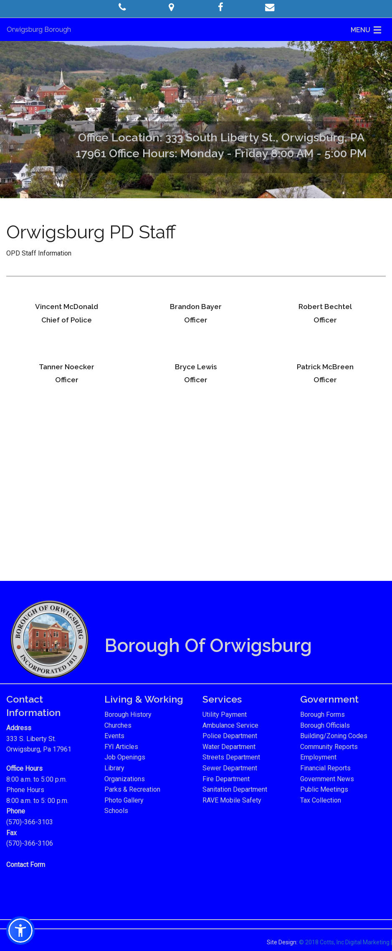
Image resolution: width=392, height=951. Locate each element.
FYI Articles (121, 747)
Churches (118, 725)
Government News (327, 779)
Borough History (128, 714)
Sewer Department (229, 768)
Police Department (229, 736)
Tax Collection (320, 800)
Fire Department (226, 779)
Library (114, 768)
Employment (318, 757)
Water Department (228, 747)
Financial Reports (325, 768)
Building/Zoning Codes (333, 736)
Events (114, 736)
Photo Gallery (124, 800)
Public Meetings (324, 789)
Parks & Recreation (132, 789)
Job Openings (124, 757)
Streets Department (231, 757)
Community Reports (329, 747)
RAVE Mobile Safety (231, 800)
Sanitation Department (234, 789)
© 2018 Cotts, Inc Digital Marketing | (345, 942)
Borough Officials (325, 725)
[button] (122, 7)
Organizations (124, 779)
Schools (116, 811)
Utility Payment (224, 714)
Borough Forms (322, 714)
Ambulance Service (230, 725)
